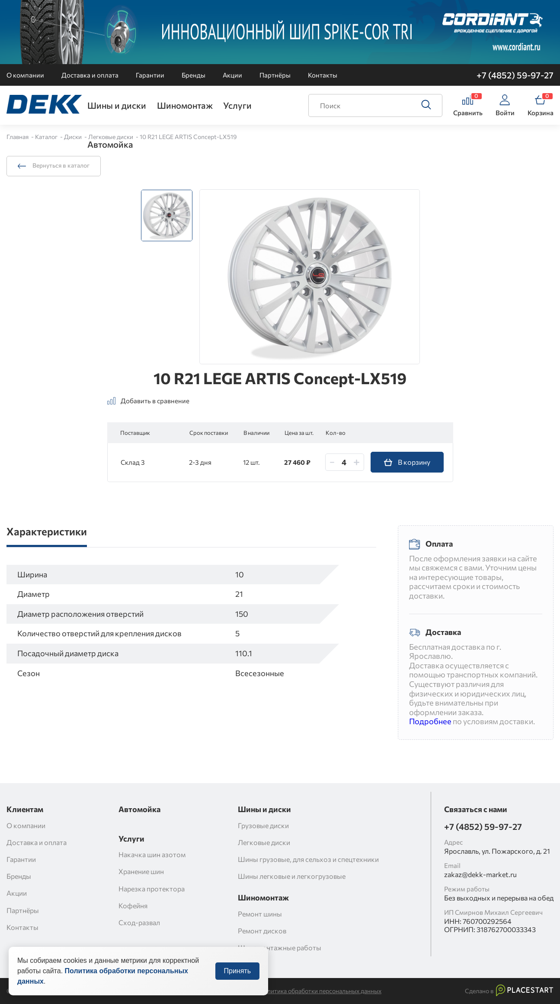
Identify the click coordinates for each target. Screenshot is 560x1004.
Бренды (193, 75)
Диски (73, 136)
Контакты (322, 75)
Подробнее (430, 721)
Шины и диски (116, 105)
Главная (18, 136)
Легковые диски (111, 136)
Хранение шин (141, 871)
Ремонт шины (260, 914)
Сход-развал (139, 922)
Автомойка (110, 144)
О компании (25, 75)
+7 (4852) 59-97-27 (515, 75)
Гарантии (150, 75)
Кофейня (132, 905)
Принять (237, 981)
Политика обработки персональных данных (320, 991)
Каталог (47, 136)
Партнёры (275, 75)
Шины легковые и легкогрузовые (292, 876)
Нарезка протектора (151, 888)
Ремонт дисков (262, 930)
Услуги (237, 105)
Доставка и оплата (89, 75)
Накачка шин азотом (152, 854)
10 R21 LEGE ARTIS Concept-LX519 (188, 136)
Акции (232, 75)
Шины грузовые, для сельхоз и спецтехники (308, 859)
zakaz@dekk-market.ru (480, 874)
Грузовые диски (263, 825)
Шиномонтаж (185, 105)
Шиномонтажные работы (279, 947)
